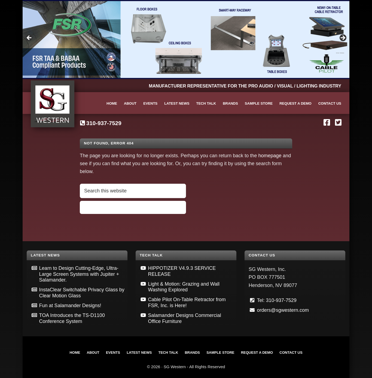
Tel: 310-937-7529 (277, 300)
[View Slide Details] (186, 39)
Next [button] (343, 38)
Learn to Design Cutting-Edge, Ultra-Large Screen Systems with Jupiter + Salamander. (79, 274)
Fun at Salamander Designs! (70, 305)
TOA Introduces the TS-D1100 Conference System (72, 318)
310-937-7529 (103, 123)
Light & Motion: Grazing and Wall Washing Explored (183, 287)
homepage (269, 155)
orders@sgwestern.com (283, 310)
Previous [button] (29, 38)
